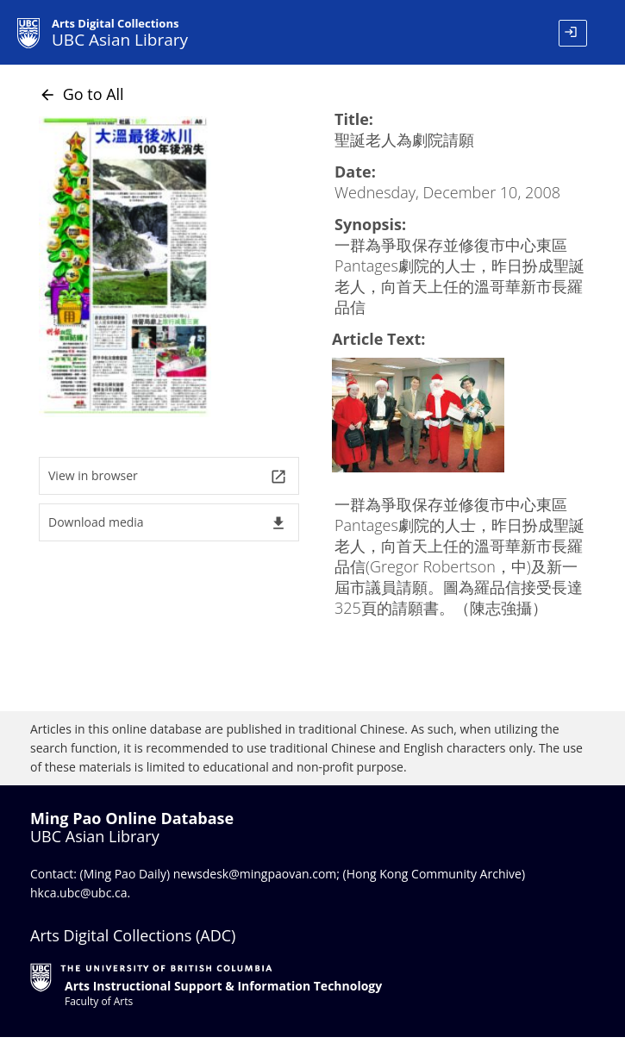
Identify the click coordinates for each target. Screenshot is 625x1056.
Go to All (81, 94)
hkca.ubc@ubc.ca (79, 892)
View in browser (167, 476)
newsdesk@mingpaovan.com (255, 873)
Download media (167, 523)
